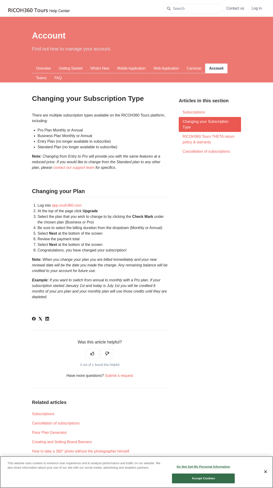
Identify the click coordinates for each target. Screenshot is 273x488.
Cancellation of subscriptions (56, 423)
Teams (41, 78)
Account (216, 68)
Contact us (235, 8)
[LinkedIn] (47, 319)
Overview (43, 68)
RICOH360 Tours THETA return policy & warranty (208, 139)
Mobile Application (131, 68)
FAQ (58, 78)
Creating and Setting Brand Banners (62, 442)
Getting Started (70, 68)
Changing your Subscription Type (205, 124)
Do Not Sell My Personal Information (203, 470)
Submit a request (119, 376)
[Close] (265, 475)
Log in (257, 8)
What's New (99, 68)
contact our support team (73, 168)
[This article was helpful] (92, 354)
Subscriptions (43, 414)
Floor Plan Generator (49, 433)
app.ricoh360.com (66, 205)
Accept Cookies (203, 482)
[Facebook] (34, 319)
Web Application (166, 68)
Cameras (194, 68)
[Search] (193, 8)
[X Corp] (40, 319)
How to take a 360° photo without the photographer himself (80, 451)
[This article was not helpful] (107, 354)
